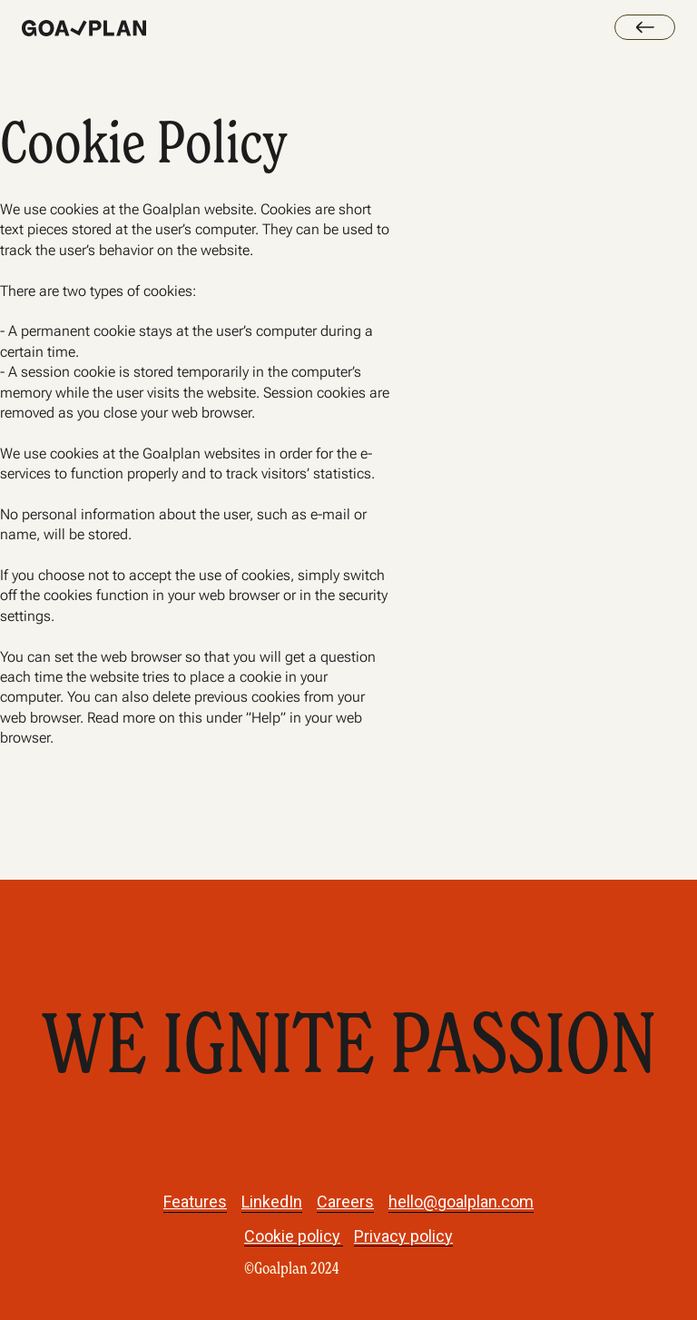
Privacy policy (403, 1235)
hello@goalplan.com (461, 1201)
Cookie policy (292, 1235)
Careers (345, 1201)
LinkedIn (271, 1201)
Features (195, 1201)
